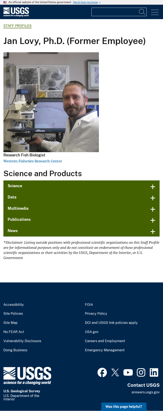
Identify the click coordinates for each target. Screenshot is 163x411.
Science (15, 186)
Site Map (10, 323)
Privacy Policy (96, 314)
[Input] (119, 12)
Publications (19, 219)
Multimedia (18, 208)
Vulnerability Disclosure (22, 341)
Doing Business (15, 350)
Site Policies (13, 314)
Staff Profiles (17, 26)
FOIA (89, 305)
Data (12, 197)
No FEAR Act (13, 332)
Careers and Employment (105, 341)
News (13, 230)
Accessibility (13, 305)
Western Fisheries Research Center (32, 161)
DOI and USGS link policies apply (111, 323)
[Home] (16, 16)
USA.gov (91, 332)
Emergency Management (105, 350)
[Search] (142, 12)
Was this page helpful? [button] (123, 407)
